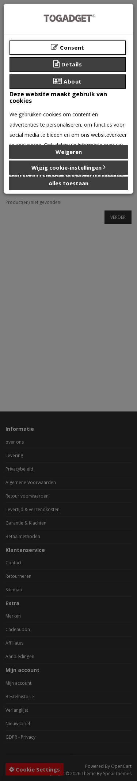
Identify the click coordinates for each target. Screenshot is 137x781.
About (67, 81)
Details (67, 64)
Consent (67, 47)
